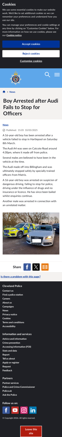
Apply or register (10, 363)
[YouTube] (15, 410)
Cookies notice (13, 35)
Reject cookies (31, 53)
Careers (6, 299)
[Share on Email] (45, 267)
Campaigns (8, 307)
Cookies (6, 318)
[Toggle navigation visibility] (57, 74)
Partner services (10, 383)
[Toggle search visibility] (47, 74)
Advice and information (14, 339)
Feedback (7, 370)
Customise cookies (31, 61)
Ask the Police (9, 395)
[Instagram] (24, 410)
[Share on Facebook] (27, 267)
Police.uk (7, 391)
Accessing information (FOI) (16, 347)
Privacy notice (9, 314)
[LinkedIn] (33, 410)
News (12, 92)
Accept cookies (31, 44)
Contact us (7, 291)
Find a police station (12, 295)
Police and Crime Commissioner (18, 387)
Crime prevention (11, 343)
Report (5, 355)
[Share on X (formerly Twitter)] (36, 267)
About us (7, 303)
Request (6, 367)
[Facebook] (6, 410)
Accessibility (8, 326)
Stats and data (9, 351)
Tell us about (8, 359)
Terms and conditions (13, 322)
